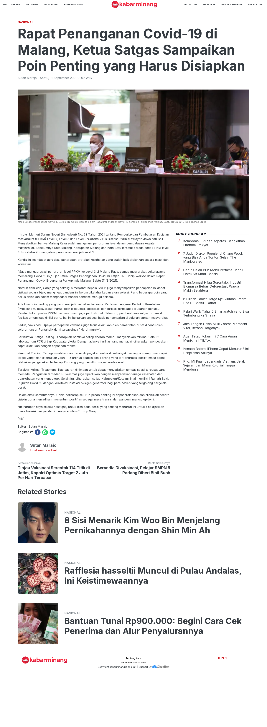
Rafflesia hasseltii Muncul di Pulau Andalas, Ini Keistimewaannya (153, 628)
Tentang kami (133, 710)
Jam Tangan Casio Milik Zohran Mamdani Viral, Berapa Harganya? (215, 378)
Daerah (15, 4)
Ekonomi (32, 4)
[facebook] (38, 484)
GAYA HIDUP (51, 4)
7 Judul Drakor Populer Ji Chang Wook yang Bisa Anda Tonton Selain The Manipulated (213, 309)
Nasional (209, 4)
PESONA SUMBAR (231, 4)
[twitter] (52, 484)
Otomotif (190, 4)
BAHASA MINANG (74, 4)
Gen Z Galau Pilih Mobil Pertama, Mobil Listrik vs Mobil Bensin (213, 324)
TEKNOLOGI (255, 4)
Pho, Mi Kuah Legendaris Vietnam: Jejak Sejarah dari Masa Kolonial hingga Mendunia (214, 417)
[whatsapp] (45, 484)
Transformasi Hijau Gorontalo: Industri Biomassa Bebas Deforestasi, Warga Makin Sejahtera (212, 338)
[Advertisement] (133, 44)
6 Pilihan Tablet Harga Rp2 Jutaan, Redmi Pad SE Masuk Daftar (215, 353)
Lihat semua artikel (43, 502)
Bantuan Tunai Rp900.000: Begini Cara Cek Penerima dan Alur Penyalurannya (153, 678)
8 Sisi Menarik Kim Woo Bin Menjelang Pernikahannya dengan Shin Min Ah (142, 577)
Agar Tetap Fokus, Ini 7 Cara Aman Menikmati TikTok (210, 390)
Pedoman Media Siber (133, 714)
